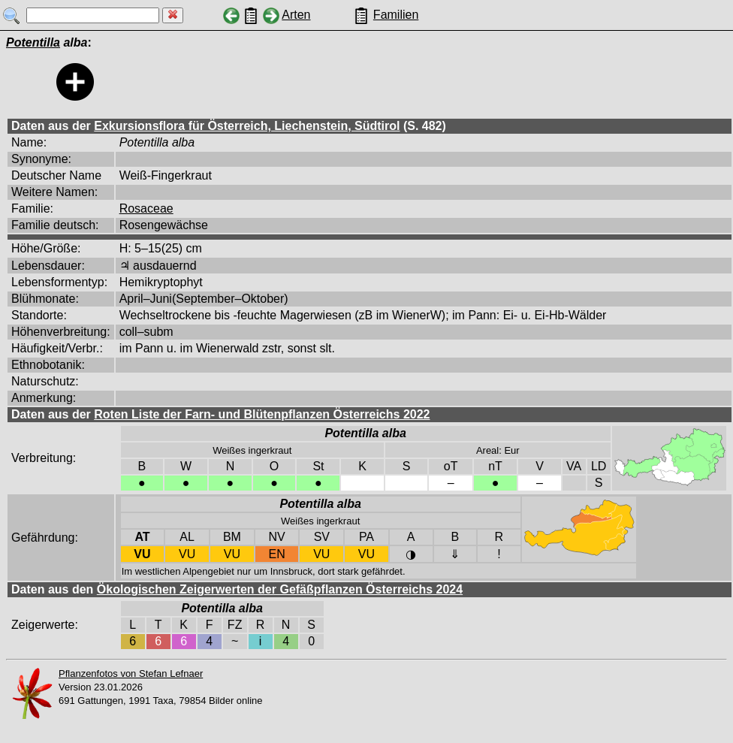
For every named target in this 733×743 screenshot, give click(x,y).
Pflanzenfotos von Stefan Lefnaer (131, 673)
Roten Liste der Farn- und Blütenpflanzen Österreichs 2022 (262, 414)
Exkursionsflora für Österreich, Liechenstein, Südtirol (247, 125)
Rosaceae (146, 208)
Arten (296, 14)
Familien (395, 14)
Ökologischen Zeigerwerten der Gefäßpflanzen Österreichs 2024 (280, 589)
